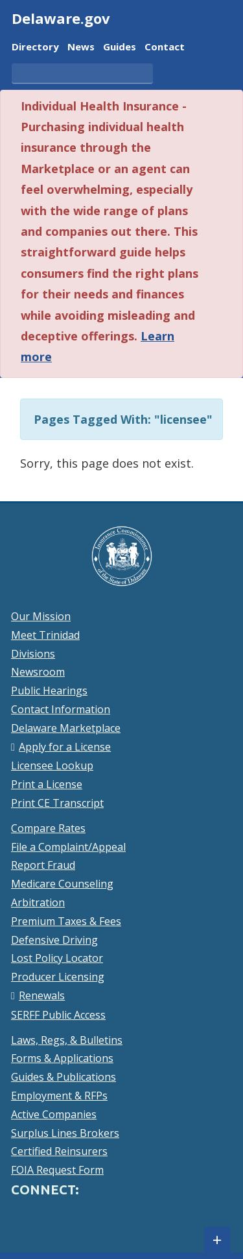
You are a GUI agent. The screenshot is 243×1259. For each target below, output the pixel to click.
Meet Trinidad (45, 635)
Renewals (42, 995)
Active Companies (54, 1114)
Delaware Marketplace (66, 728)
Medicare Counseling (62, 884)
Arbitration (38, 902)
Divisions (33, 654)
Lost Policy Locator (57, 958)
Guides (119, 47)
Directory (35, 47)
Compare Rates (48, 828)
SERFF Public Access (58, 1015)
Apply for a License (65, 747)
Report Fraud (43, 865)
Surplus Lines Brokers (65, 1133)
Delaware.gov (61, 18)
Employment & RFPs (59, 1095)
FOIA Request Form (57, 1170)
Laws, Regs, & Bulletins (66, 1040)
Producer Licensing (57, 977)
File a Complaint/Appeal (68, 847)
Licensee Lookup (52, 765)
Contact (165, 47)
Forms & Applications (62, 1058)
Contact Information (60, 709)
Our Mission (41, 616)
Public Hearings (49, 690)
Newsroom (38, 672)
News (81, 47)
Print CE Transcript (57, 803)
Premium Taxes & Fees (66, 921)
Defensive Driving (54, 940)
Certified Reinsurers (59, 1151)
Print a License (46, 784)
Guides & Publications (63, 1077)
